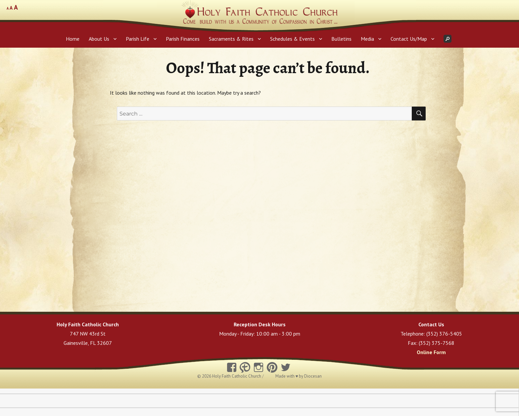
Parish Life (137, 38)
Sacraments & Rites (231, 38)
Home (72, 38)
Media (367, 38)
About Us (99, 38)
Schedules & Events (292, 38)
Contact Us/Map (409, 38)
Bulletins (341, 38)
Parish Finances (183, 38)
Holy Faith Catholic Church (237, 376)
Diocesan (313, 376)
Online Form (431, 352)
